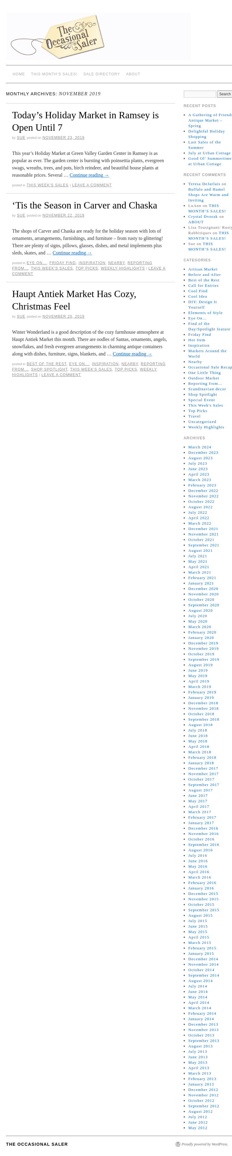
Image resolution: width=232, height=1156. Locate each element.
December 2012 (203, 1089)
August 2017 (200, 790)
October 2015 (201, 904)
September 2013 (203, 1040)
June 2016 (198, 861)
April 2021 (198, 567)
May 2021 (197, 561)
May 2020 (197, 621)
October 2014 (201, 970)
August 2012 (200, 1111)
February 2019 (202, 692)
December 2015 (203, 893)
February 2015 (202, 948)
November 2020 (203, 594)
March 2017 (199, 812)
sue (21, 138)
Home (19, 74)
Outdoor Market (203, 378)
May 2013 (197, 1062)
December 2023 (203, 452)
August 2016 (200, 850)
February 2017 (202, 817)
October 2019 (201, 654)
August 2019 (200, 665)
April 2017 (198, 806)
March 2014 (199, 1008)
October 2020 (201, 599)
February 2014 (202, 1013)
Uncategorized (202, 421)
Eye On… (197, 318)
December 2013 (203, 1024)
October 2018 (201, 714)
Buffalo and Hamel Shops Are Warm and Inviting (208, 194)
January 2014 (201, 1019)
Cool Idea (197, 296)
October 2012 (201, 1100)
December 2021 (203, 528)
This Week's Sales (48, 185)
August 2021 (200, 550)
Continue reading (89, 175)
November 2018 (203, 708)
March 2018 (199, 752)
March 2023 (199, 479)
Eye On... (37, 263)
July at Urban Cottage (209, 153)
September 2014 (203, 975)
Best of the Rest (46, 364)
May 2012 (197, 1127)
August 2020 (200, 610)
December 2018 (203, 703)
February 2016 (202, 882)
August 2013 (200, 1046)
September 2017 (203, 784)
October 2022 (201, 501)
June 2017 (198, 795)
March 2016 (199, 877)
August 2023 (200, 458)
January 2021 (201, 583)
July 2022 (197, 512)
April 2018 (198, 746)
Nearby (116, 263)
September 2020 (203, 605)
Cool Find (198, 291)
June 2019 (198, 670)
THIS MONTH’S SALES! (54, 74)
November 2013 (203, 1029)
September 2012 (203, 1106)
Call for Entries (203, 285)
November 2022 (203, 496)
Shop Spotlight (49, 369)
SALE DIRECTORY (101, 74)
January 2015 (201, 953)
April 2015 (198, 937)
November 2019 (203, 648)
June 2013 (198, 1057)
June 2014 (198, 991)
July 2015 (197, 921)
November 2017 (203, 773)
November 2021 (203, 534)
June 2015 (198, 926)
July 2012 (197, 1117)
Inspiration (92, 263)
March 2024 (199, 447)
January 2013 (201, 1084)
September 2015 (203, 910)
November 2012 (203, 1095)
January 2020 (201, 637)
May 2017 (197, 801)
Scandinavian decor (207, 389)
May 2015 (197, 931)
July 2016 (197, 855)
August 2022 (200, 507)
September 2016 (203, 844)
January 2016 (201, 888)
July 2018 (197, 730)
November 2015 (203, 899)
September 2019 (203, 659)
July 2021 (197, 556)
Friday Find (63, 263)
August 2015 (200, 915)
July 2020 (197, 616)
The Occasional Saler (37, 1144)
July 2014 (197, 986)
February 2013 (202, 1078)
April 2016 (198, 871)
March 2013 (199, 1073)
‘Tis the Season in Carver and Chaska (84, 205)
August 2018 (200, 724)
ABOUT (133, 74)
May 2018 (197, 741)
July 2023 (197, 463)
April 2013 (198, 1068)
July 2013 (197, 1051)
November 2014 (203, 964)
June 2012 (198, 1122)
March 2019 (199, 686)
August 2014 (200, 980)
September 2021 (203, 545)
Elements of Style (205, 312)
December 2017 (203, 768)
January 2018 (201, 763)
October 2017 (201, 779)
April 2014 (198, 1002)
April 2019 (198, 681)
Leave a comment (92, 185)
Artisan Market (203, 269)
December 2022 (203, 490)
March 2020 (199, 626)
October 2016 (201, 839)
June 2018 (198, 735)
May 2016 (197, 866)
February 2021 (202, 577)
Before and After (204, 274)
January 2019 (201, 697)
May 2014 (197, 997)
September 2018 (203, 719)
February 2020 (202, 632)
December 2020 (203, 588)
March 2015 (199, 942)
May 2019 (197, 675)
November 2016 (203, 833)
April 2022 (198, 518)
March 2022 (199, 523)
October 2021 (201, 539)
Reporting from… (205, 383)
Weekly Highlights (123, 268)
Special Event (201, 400)
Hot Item (196, 340)
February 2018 (202, 757)
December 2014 (203, 959)
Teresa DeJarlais (204, 184)
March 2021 (199, 572)
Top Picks (87, 268)
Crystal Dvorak (203, 216)
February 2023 (202, 485)
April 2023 (198, 474)
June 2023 (198, 469)
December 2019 (203, 643)
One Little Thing (204, 372)
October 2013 (201, 1035)
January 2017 (201, 822)
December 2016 (203, 828)
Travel (194, 416)
